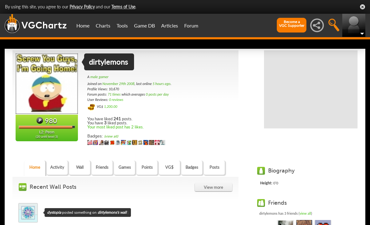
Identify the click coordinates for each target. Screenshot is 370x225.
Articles (169, 25)
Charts (103, 25)
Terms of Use (123, 6)
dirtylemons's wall (112, 212)
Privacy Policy (82, 6)
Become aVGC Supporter (291, 24)
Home (82, 25)
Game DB (144, 25)
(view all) (111, 136)
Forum (191, 25)
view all (305, 213)
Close (362, 6)
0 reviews (116, 100)
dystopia (54, 212)
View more (213, 187)
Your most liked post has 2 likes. (115, 126)
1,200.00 (110, 106)
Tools (122, 25)
